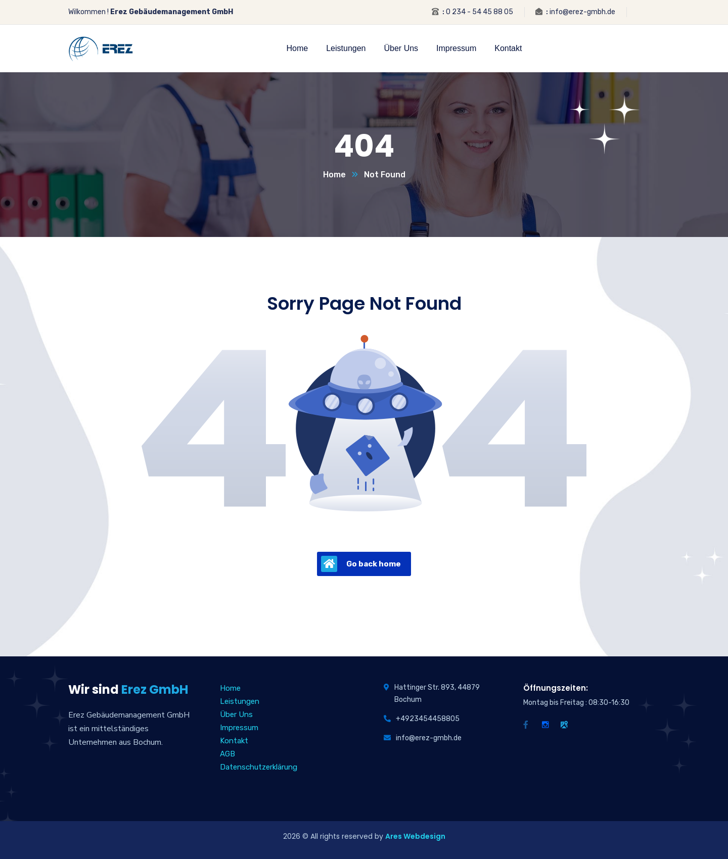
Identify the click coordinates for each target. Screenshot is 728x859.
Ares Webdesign (415, 836)
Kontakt (234, 740)
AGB (227, 753)
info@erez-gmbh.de (582, 12)
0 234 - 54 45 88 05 (479, 12)
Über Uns (236, 714)
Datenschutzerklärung (258, 767)
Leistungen (239, 701)
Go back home (361, 564)
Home (334, 174)
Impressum (239, 727)
